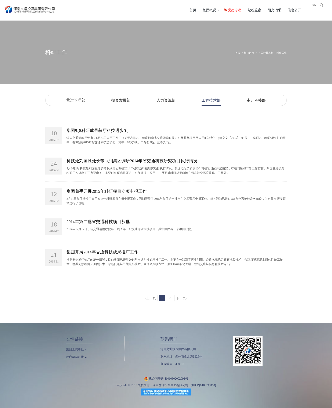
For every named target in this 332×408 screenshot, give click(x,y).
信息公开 (297, 10)
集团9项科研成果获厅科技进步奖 (97, 130)
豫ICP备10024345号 (204, 385)
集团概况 (212, 10)
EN (317, 10)
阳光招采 (277, 10)
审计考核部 (256, 100)
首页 (195, 10)
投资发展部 (120, 100)
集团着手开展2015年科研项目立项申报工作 (106, 191)
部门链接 (249, 52)
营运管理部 (75, 100)
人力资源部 (166, 100)
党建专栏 (237, 10)
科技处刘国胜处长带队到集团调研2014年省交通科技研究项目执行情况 (132, 160)
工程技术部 (267, 52)
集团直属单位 (76, 349)
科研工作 (56, 52)
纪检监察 (257, 10)
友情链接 (74, 338)
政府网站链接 (76, 356)
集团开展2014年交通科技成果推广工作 (102, 251)
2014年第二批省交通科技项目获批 (98, 221)
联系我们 (168, 338)
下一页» (181, 297)
